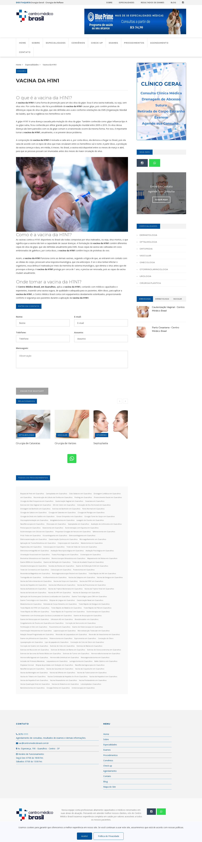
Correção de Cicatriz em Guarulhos (34, 646)
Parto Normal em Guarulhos (93, 509)
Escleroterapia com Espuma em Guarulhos (81, 528)
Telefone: (21, 332)
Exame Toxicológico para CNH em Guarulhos (89, 596)
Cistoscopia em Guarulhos (61, 570)
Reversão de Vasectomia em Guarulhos (104, 634)
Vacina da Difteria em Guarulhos (62, 672)
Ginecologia (147, 262)
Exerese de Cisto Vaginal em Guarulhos (35, 505)
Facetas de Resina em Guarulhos (61, 566)
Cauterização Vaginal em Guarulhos (69, 501)
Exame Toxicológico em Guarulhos (34, 600)
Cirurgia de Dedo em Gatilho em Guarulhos (37, 516)
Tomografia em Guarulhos (30, 577)
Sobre (109, 2)
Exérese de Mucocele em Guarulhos (34, 650)
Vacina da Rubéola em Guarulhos (33, 589)
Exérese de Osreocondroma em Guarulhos (104, 650)
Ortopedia (146, 249)
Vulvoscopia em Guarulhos (53, 547)
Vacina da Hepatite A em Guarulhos (103, 676)
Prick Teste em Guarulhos (30, 535)
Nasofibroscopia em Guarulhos (32, 524)
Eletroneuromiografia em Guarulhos (34, 550)
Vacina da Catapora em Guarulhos (81, 577)
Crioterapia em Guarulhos (90, 554)
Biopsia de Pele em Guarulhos (32, 493)
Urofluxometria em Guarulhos (54, 577)
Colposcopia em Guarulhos (68, 543)
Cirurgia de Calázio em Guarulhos (33, 512)
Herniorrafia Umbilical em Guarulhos (64, 657)
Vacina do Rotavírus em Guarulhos (65, 684)
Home (22, 43)
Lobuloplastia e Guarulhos (91, 684)
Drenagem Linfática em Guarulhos (107, 493)
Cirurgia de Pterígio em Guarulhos (91, 512)
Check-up (97, 43)
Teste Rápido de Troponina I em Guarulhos (68, 611)
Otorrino (101, 435)
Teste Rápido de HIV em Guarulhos (102, 573)
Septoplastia (101, 443)
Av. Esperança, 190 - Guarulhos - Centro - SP (38, 748)
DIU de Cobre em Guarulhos (64, 505)
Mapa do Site (109, 786)
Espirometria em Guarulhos (85, 638)
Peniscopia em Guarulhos (30, 528)
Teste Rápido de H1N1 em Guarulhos (34, 608)
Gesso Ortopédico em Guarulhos (69, 516)
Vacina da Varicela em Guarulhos (33, 592)
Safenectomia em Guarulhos (104, 531)
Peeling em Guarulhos (83, 497)
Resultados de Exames (152, 2)
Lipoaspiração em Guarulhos (31, 642)
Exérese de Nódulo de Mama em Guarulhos (68, 650)
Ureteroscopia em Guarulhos (83, 688)
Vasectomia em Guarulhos (52, 528)
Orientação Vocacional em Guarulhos (35, 554)
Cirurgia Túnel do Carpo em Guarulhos (99, 516)
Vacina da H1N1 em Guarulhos (91, 581)
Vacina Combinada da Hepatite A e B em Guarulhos (67, 676)
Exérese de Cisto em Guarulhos (62, 646)
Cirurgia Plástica (150, 283)
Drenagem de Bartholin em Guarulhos (35, 509)
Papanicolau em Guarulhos (30, 547)
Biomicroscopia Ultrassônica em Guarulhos (68, 558)
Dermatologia (148, 235)
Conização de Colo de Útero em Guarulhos (87, 642)
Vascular (62, 435)
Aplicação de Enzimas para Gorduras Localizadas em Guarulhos (45, 596)
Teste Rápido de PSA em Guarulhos (97, 608)
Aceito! (84, 836)
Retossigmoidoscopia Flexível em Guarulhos (69, 573)
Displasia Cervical (27, 665)
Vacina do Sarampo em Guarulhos (86, 592)
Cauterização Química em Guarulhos (63, 539)
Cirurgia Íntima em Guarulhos (58, 688)
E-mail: (77, 316)
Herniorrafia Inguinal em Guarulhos (34, 657)
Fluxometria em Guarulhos (59, 627)
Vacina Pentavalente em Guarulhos (92, 680)
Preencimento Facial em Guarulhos (108, 497)
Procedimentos (134, 43)
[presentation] (38, 378)
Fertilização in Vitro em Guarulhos (33, 627)
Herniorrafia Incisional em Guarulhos (105, 653)
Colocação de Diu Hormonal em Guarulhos (94, 505)
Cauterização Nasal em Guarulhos (90, 600)
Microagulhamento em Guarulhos (93, 539)
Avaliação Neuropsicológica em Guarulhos (67, 550)
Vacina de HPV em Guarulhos (59, 592)
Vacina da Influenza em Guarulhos (62, 585)
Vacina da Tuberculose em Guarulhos (91, 672)
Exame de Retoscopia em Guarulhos (34, 619)
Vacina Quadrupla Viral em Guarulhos (35, 684)
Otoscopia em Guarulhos (56, 524)
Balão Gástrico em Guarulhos (105, 661)
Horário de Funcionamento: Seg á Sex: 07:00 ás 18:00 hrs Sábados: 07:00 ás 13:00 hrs (30, 758)
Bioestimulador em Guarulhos (86, 619)
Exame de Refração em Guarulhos (57, 562)
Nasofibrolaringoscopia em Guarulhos (89, 665)
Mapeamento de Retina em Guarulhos (102, 558)
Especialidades (126, 2)
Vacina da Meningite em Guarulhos (34, 672)
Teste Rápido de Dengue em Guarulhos (94, 604)
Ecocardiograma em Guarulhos (55, 535)
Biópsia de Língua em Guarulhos (62, 600)
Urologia (145, 276)
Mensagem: (22, 348)
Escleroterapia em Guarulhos (98, 611)
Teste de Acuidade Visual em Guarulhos (88, 562)
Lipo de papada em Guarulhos (56, 642)
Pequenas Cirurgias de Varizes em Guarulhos (73, 531)
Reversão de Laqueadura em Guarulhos (71, 634)
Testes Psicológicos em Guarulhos (65, 554)
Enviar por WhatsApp (32, 391)
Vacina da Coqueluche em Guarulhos (89, 669)
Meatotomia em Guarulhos (30, 604)
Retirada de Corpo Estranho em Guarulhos (60, 604)
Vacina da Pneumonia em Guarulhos (91, 585)
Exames (113, 43)
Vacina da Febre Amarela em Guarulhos (35, 581)
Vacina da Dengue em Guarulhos (110, 577)
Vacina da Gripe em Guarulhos (66, 581)
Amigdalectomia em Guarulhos (62, 520)
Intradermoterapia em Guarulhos (33, 566)
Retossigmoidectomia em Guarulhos (95, 657)
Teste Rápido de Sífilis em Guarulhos (34, 611)
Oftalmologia (26, 435)
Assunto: (78, 332)
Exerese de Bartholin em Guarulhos (66, 509)
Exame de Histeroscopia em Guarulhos (87, 627)
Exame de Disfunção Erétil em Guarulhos (92, 566)
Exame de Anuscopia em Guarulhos (88, 615)
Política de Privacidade (108, 836)
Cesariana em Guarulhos (94, 501)
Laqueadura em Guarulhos (57, 661)
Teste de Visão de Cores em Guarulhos (81, 547)
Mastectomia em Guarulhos (92, 543)
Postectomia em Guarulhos (84, 570)
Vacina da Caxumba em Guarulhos (59, 669)
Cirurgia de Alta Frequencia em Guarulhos (36, 501)
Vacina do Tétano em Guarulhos (33, 676)
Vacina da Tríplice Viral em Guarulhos (99, 589)
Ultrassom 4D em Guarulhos (62, 619)
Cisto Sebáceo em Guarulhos (80, 493)
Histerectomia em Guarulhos (61, 638)
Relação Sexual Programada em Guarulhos (37, 634)
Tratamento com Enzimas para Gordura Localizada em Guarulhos (46, 615)
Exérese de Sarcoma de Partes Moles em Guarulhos (40, 653)
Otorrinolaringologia (154, 269)
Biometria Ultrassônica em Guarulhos (35, 558)
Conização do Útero (105, 638)
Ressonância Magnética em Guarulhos (35, 573)
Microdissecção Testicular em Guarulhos (94, 631)
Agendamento (159, 43)
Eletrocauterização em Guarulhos (33, 539)
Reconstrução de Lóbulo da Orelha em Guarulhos (53, 497)
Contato (25, 52)
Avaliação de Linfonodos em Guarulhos (106, 524)
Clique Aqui (161, 199)
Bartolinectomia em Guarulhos (32, 688)
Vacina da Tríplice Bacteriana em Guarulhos (65, 589)
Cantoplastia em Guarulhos (56, 493)
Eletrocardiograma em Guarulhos (82, 535)
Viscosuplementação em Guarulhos (34, 520)
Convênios (78, 43)
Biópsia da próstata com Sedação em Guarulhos (54, 665)
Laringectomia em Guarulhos (81, 661)
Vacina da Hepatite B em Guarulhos (34, 680)
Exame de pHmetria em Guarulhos (34, 638)
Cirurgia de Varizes (65, 443)
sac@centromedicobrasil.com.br (32, 743)
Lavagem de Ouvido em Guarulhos (90, 520)
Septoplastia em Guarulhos (78, 524)
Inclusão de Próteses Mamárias (32, 661)
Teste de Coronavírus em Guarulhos (34, 570)
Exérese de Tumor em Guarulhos (76, 653)
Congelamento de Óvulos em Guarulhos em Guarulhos (41, 623)
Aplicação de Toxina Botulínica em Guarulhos (38, 543)
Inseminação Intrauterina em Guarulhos (36, 631)
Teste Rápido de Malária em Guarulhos (66, 608)
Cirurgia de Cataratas (28, 443)
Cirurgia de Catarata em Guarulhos (62, 512)
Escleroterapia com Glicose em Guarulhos (36, 531)
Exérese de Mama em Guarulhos (89, 646)
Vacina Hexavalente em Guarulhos (63, 680)
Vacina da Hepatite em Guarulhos (33, 585)
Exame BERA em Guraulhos (31, 562)
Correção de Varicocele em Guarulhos (80, 623)
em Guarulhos (26, 497)
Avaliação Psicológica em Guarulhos (100, 550)
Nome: (19, 316)
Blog (173, 2)
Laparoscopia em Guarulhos (65, 631)
